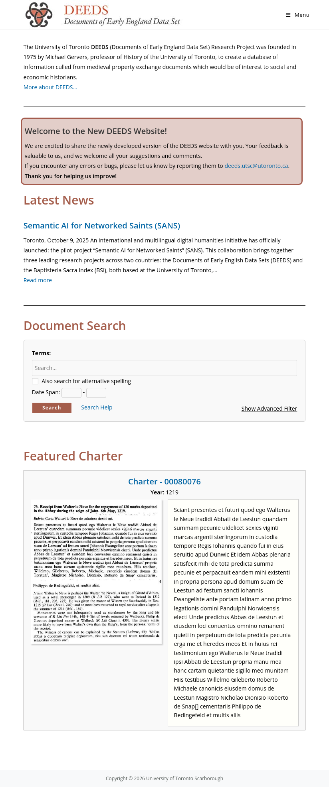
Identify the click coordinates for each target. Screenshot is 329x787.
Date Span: (46, 392)
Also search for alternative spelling (86, 381)
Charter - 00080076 (164, 481)
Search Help (96, 407)
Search (51, 407)
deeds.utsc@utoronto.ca (256, 165)
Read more (38, 280)
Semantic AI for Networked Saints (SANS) (102, 225)
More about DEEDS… (50, 87)
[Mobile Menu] (297, 14)
